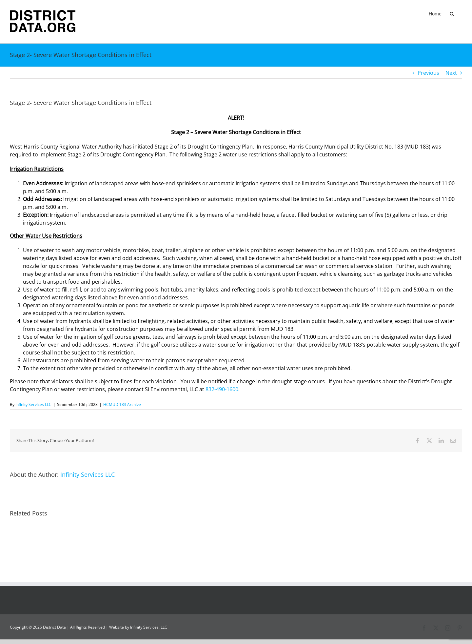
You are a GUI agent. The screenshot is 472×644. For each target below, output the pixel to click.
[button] (452, 14)
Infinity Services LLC (33, 404)
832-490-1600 (222, 389)
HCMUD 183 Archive (122, 404)
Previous (428, 72)
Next (451, 72)
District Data (54, 627)
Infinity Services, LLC (148, 627)
